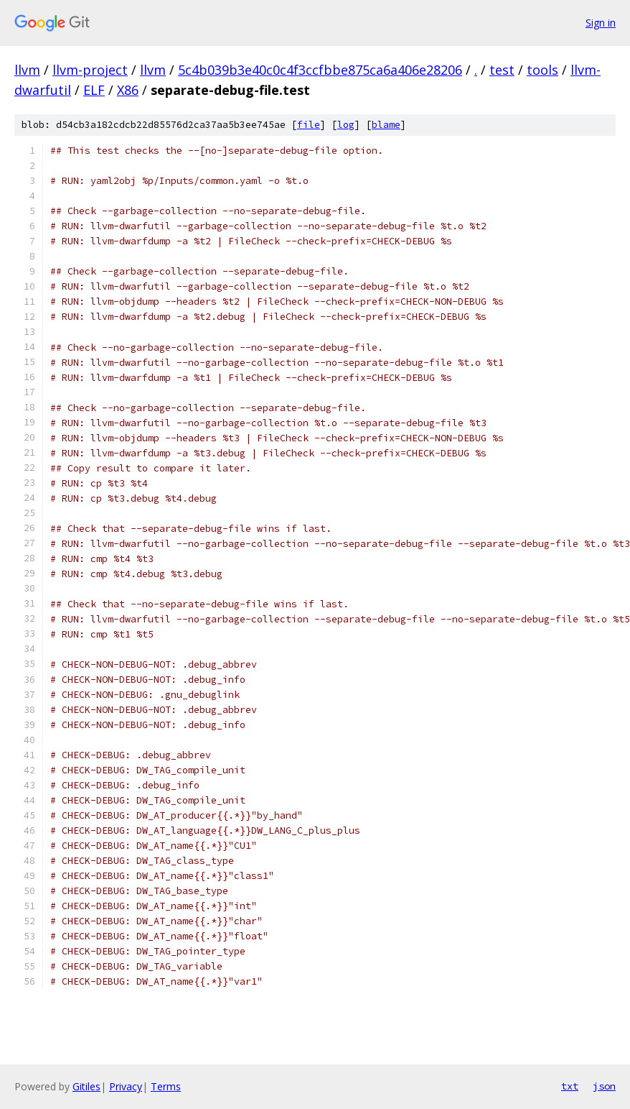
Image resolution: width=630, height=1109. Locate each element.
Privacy (125, 1086)
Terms (166, 1086)
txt (569, 1086)
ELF (94, 89)
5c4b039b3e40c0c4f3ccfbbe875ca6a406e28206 (320, 69)
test (501, 69)
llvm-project (90, 69)
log (345, 125)
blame (386, 125)
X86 (127, 89)
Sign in (601, 22)
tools (542, 69)
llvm (27, 69)
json (604, 1086)
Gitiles (86, 1086)
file (308, 125)
